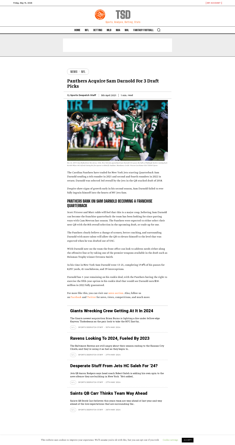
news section (115, 293)
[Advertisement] (117, 45)
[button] (158, 29)
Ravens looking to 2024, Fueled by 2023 (110, 338)
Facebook (76, 297)
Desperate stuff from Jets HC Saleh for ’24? (114, 365)
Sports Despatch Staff (83, 95)
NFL (83, 71)
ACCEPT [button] (188, 440)
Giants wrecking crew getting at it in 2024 (111, 310)
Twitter (91, 297)
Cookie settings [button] (170, 440)
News (73, 71)
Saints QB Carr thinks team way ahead (108, 393)
